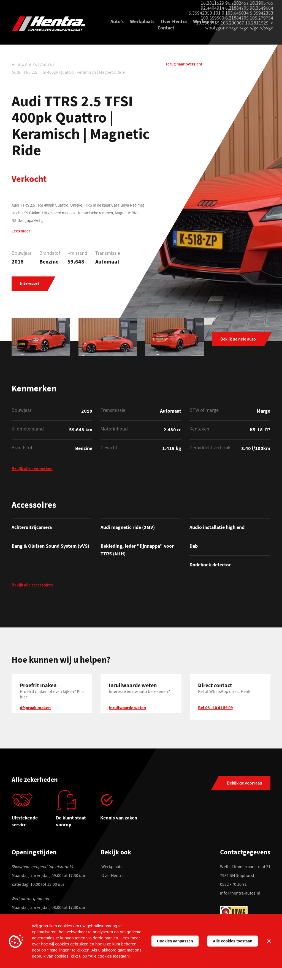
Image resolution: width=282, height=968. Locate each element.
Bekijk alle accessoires (32, 586)
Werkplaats (142, 22)
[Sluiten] (268, 941)
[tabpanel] (34, 812)
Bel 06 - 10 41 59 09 (215, 708)
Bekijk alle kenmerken (32, 470)
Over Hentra (174, 22)
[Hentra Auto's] (52, 23)
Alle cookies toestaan (232, 941)
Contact (166, 28)
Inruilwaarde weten (127, 708)
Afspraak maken (35, 708)
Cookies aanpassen (175, 941)
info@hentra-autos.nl (240, 894)
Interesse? (29, 284)
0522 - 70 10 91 (233, 885)
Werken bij (204, 22)
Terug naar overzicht (184, 65)
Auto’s (117, 22)
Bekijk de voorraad (244, 784)
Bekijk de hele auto (238, 340)
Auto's (46, 66)
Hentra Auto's (24, 66)
